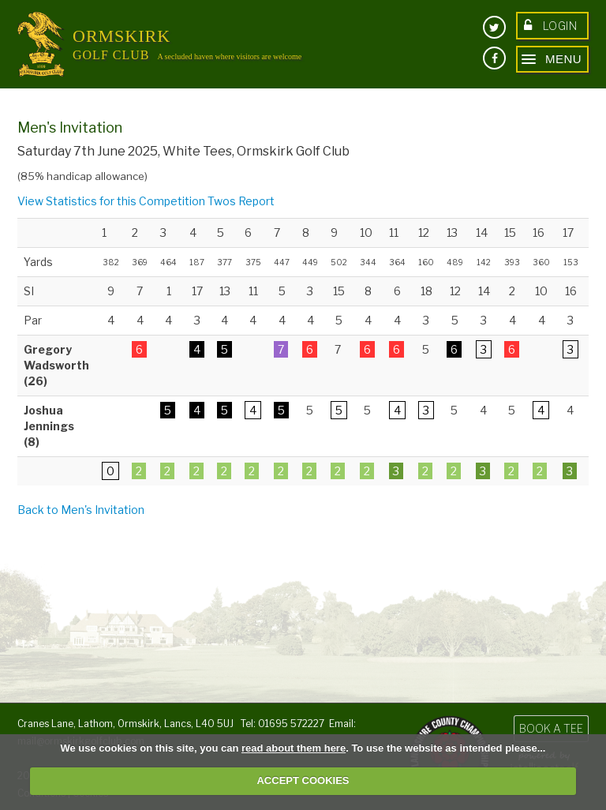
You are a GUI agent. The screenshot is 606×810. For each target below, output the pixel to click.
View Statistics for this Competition (111, 201)
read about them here (293, 748)
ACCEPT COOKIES (302, 780)
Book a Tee (551, 728)
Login (550, 25)
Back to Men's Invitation (80, 509)
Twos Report (241, 201)
